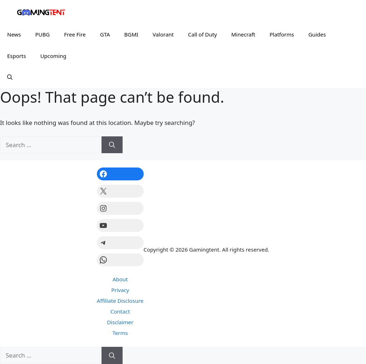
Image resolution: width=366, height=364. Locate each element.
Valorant (163, 34)
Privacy (120, 289)
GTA (105, 34)
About (120, 279)
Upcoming (53, 55)
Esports (16, 55)
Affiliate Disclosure (120, 300)
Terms (120, 332)
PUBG (42, 34)
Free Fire (75, 34)
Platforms (281, 34)
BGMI (131, 34)
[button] (10, 77)
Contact (120, 311)
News (14, 34)
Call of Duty (202, 34)
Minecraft (243, 34)
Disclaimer (120, 322)
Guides (317, 34)
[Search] (112, 145)
